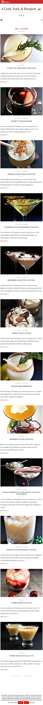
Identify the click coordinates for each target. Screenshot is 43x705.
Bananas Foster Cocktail (22, 440)
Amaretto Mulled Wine (21, 121)
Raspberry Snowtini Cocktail (21, 281)
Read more (4, 82)
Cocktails (21, 65)
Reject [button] (26, 702)
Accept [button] (20, 702)
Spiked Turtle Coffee (21, 334)
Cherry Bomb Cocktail (21, 604)
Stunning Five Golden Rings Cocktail (21, 228)
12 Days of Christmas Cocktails (21, 68)
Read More (32, 702)
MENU (7, 2)
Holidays (25, 118)
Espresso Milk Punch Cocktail (21, 174)
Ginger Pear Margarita (21, 387)
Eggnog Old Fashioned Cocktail (21, 551)
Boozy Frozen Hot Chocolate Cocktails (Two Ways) (21, 494)
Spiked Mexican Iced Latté (21, 657)
